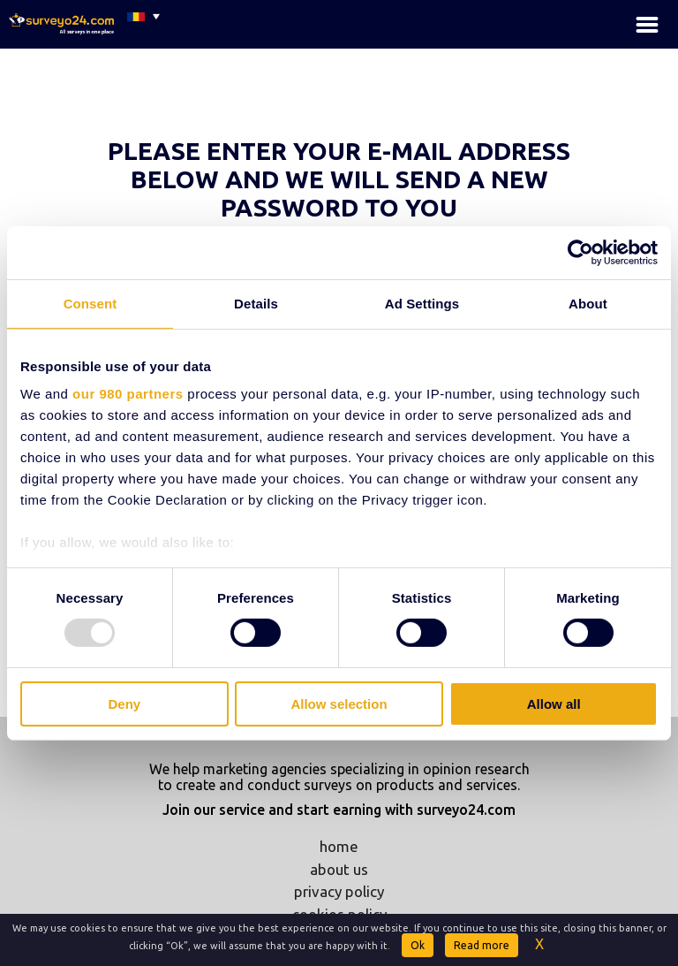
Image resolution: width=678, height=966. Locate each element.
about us (339, 869)
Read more (481, 945)
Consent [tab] (90, 302)
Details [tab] (256, 302)
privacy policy (339, 891)
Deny (124, 703)
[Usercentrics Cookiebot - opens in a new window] (580, 252)
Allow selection (338, 703)
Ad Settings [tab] (422, 302)
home (339, 846)
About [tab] (588, 302)
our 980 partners (128, 393)
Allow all (554, 703)
